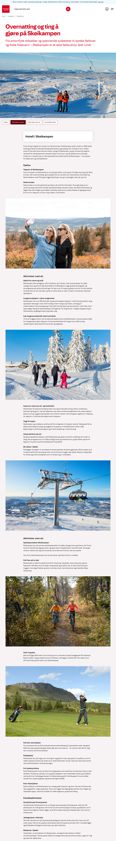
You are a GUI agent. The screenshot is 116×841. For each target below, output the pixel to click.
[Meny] (112, 9)
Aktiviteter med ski (18, 122)
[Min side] (107, 9)
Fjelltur (6, 122)
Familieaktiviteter (50, 122)
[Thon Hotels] (6, 9)
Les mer (100, 2)
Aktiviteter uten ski (34, 122)
